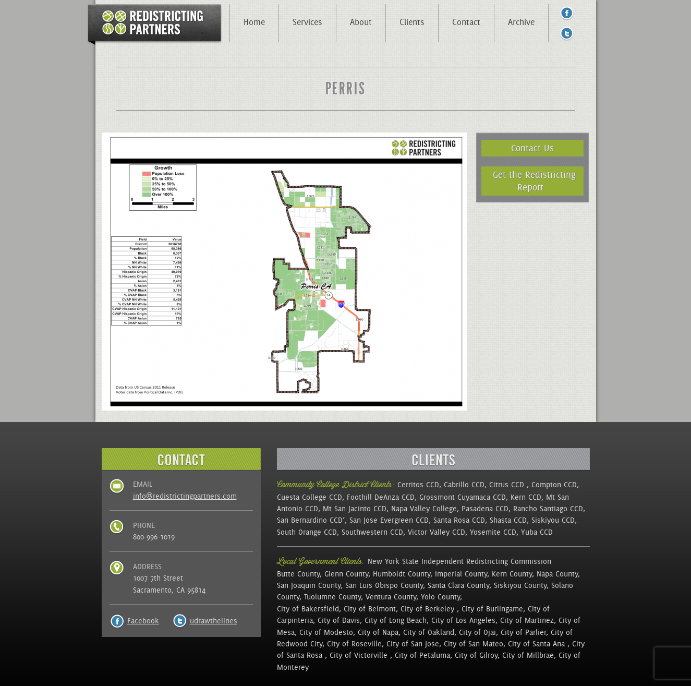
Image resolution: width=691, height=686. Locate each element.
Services (307, 22)
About (361, 22)
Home (254, 22)
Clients (412, 22)
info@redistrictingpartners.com (185, 496)
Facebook (143, 620)
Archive (521, 22)
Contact (466, 22)
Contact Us (532, 147)
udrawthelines (213, 620)
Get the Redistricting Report (534, 180)
